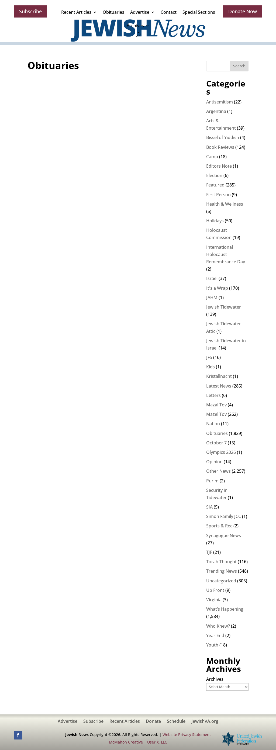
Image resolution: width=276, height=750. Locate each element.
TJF (209, 552)
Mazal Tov (216, 405)
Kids (210, 367)
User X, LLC (157, 742)
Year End (215, 635)
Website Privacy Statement (187, 734)
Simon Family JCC (223, 516)
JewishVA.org (204, 721)
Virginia (214, 600)
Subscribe (30, 11)
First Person (218, 195)
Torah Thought (221, 562)
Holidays (215, 221)
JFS (209, 357)
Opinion (214, 462)
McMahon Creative (126, 742)
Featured (215, 185)
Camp (212, 157)
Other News (218, 471)
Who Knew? (218, 626)
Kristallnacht (219, 376)
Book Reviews (220, 147)
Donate (153, 721)
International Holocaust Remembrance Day (225, 254)
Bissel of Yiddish (222, 137)
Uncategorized (221, 581)
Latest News (218, 386)
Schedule (176, 721)
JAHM (212, 297)
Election (214, 175)
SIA (209, 507)
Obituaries (113, 12)
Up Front (215, 590)
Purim (212, 481)
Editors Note (219, 166)
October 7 (216, 443)
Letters (213, 395)
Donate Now (242, 11)
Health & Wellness (224, 204)
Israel (212, 278)
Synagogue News (223, 535)
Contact (169, 12)
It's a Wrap (217, 288)
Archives (135, 26)
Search (239, 65)
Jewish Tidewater (223, 307)
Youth (212, 645)
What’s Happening (224, 609)
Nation (213, 424)
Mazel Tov (216, 414)
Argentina (216, 111)
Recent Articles (76, 12)
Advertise (139, 12)
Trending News (221, 571)
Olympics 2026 (221, 452)
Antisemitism (219, 102)
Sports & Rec (219, 526)
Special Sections (198, 12)
